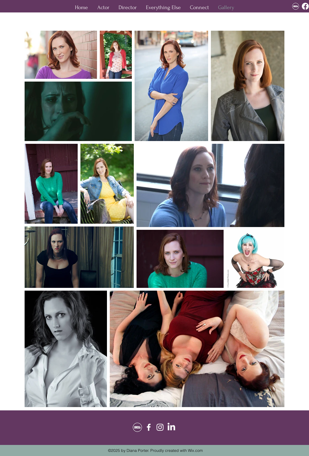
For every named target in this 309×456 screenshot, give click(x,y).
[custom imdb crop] (295, 6)
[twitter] (171, 427)
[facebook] (305, 6)
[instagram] (160, 427)
